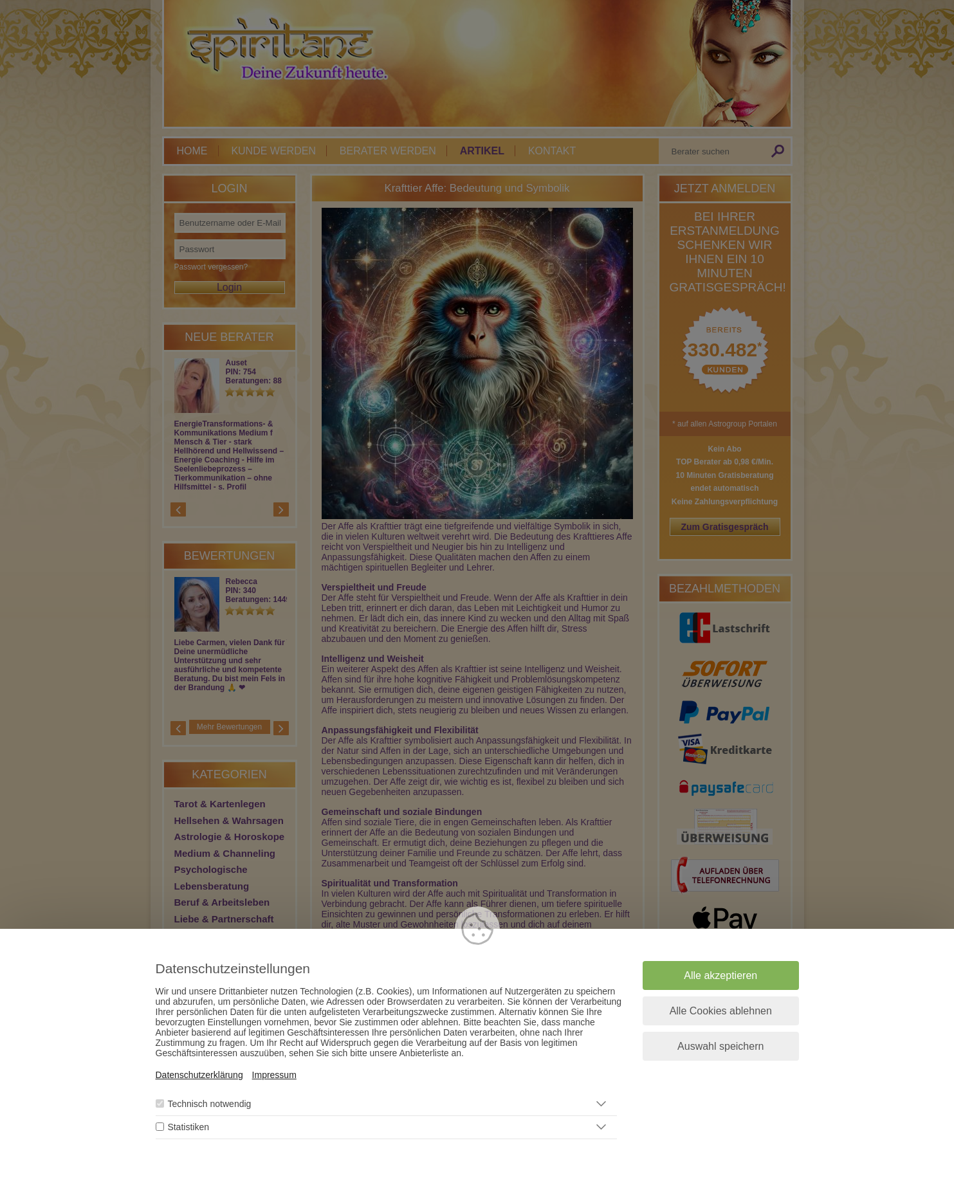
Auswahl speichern (720, 1046)
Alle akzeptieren (720, 975)
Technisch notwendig (209, 1104)
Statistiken (188, 1127)
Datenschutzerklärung (199, 1075)
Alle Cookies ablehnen (721, 1010)
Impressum (274, 1075)
